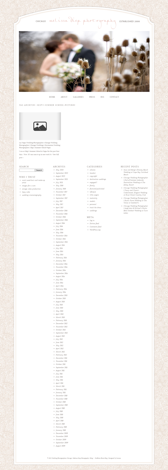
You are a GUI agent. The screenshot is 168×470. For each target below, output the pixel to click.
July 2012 (59, 339)
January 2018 (61, 189)
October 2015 (61, 239)
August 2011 (60, 370)
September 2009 (62, 443)
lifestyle (93, 192)
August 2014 (60, 276)
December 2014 (61, 264)
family (92, 185)
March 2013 (60, 317)
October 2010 (61, 402)
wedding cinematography (31, 195)
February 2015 (61, 258)
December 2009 (62, 433)
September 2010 (62, 405)
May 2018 (59, 185)
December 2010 (61, 396)
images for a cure (28, 186)
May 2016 (59, 232)
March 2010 (60, 424)
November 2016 (61, 214)
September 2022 (62, 173)
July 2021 (59, 182)
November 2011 (61, 361)
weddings (93, 211)
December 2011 (61, 358)
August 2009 (60, 446)
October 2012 (61, 330)
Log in (92, 220)
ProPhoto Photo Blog (101, 458)
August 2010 (60, 408)
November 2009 (62, 436)
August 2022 (60, 176)
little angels (94, 195)
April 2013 (59, 314)
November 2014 (61, 267)
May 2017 (59, 204)
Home (52, 97)
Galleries (78, 97)
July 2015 (59, 248)
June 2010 (59, 414)
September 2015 (62, 242)
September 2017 (62, 198)
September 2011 (61, 367)
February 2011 (61, 389)
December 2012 (61, 323)
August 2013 (60, 302)
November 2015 (61, 236)
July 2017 (59, 201)
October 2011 (60, 364)
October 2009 (61, 439)
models (92, 201)
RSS (102, 97)
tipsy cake (26, 192)
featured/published (97, 189)
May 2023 (59, 170)
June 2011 (59, 377)
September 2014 (62, 273)
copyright (93, 176)
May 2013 (59, 311)
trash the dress (95, 207)
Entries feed (94, 223)
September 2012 (62, 333)
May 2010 (59, 418)
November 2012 (61, 327)
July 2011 (59, 374)
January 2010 (61, 430)
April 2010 (59, 421)
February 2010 (61, 427)
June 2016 (59, 229)
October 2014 (61, 270)
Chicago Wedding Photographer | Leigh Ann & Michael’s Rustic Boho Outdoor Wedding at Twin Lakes (136, 209)
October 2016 (61, 217)
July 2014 (59, 280)
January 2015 (61, 261)
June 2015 (59, 251)
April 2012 (59, 348)
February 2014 (61, 289)
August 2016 (60, 223)
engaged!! (93, 182)
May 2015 (59, 254)
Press (92, 97)
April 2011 (59, 383)
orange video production (31, 189)
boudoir (93, 173)
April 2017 (59, 207)
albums (92, 170)
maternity (93, 198)
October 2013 (61, 298)
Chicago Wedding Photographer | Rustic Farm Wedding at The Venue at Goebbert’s (136, 200)
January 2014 (61, 292)
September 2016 (62, 220)
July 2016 (59, 226)
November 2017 (61, 192)
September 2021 (62, 179)
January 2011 (61, 392)
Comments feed (95, 227)
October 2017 (61, 195)
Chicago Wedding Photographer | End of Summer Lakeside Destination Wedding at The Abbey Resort (136, 181)
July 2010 (59, 411)
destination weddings (98, 179)
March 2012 (60, 352)
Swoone (118, 458)
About (64, 97)
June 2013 (59, 308)
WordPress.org (95, 230)
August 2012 (60, 336)
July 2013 (59, 305)
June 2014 (59, 283)
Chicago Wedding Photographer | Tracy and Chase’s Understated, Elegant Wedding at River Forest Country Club (136, 191)
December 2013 (61, 295)
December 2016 (61, 211)
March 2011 (60, 386)
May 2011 (59, 380)
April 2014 (59, 286)
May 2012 (59, 345)
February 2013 (61, 320)
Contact (114, 97)
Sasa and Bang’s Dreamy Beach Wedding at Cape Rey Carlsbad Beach (136, 172)
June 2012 (59, 342)
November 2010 (61, 399)
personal (93, 204)
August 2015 (60, 245)
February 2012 (61, 355)
